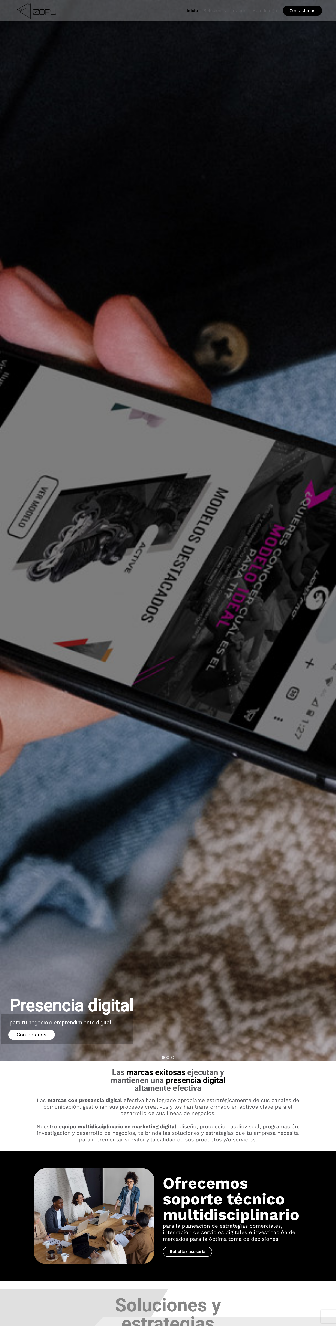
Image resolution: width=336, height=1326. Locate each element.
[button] (163, 1057)
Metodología (264, 10)
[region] (168, 530)
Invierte (239, 10)
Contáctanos (302, 10)
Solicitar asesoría (188, 1251)
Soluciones (215, 10)
